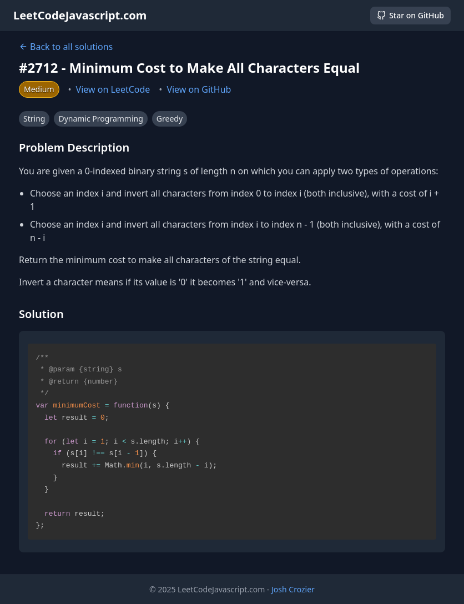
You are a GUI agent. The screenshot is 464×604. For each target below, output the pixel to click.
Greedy (170, 118)
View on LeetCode (113, 89)
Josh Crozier (293, 589)
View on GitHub (199, 89)
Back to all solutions (66, 47)
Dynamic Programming (100, 118)
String (34, 118)
